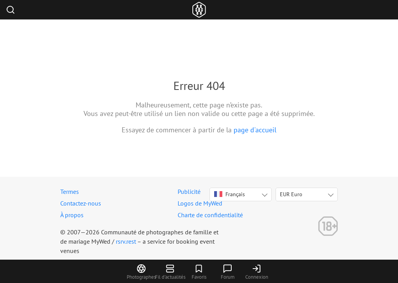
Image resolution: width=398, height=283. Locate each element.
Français (229, 194)
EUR (291, 194)
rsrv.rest (126, 241)
